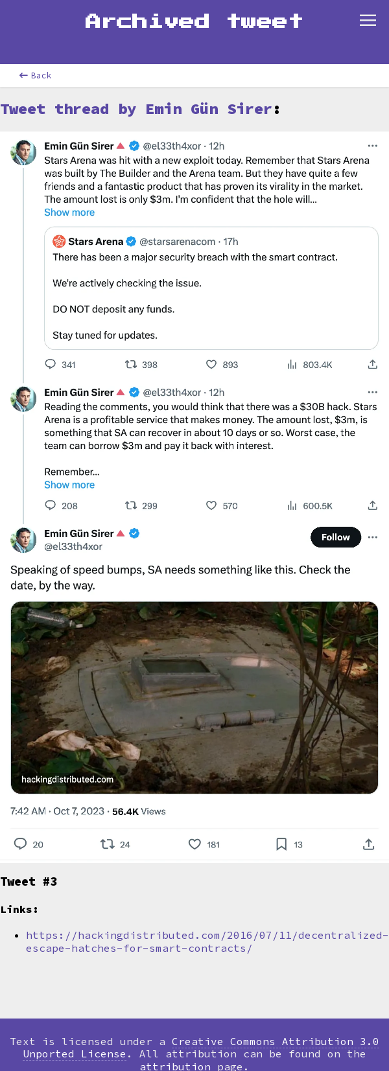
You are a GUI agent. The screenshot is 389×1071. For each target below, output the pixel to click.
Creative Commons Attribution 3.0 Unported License (201, 1047)
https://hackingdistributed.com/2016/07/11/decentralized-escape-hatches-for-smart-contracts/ (207, 941)
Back (35, 75)
